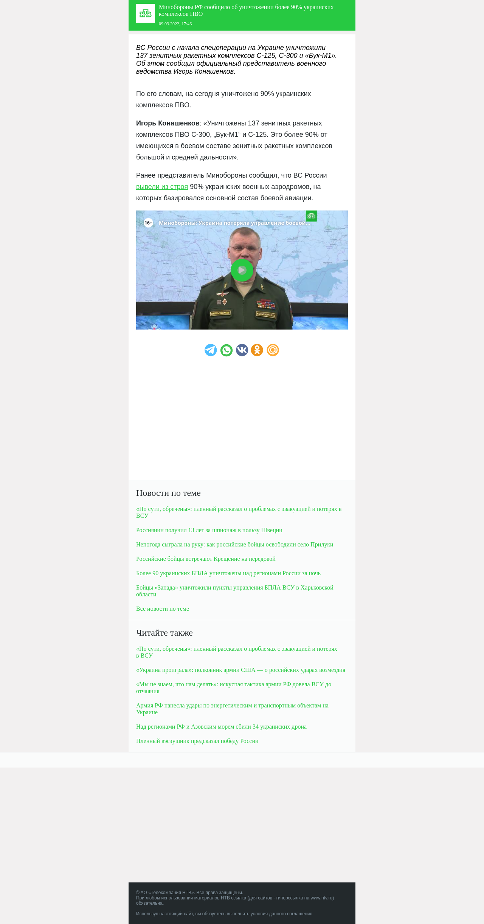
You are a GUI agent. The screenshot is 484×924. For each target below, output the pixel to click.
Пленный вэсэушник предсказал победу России (197, 741)
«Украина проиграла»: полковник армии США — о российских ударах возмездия (240, 670)
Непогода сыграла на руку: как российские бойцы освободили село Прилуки (235, 544)
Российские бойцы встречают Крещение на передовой (206, 559)
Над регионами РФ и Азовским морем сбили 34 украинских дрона (221, 726)
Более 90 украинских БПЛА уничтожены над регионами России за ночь (228, 573)
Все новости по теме (162, 608)
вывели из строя (162, 186)
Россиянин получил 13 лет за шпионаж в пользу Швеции (209, 530)
